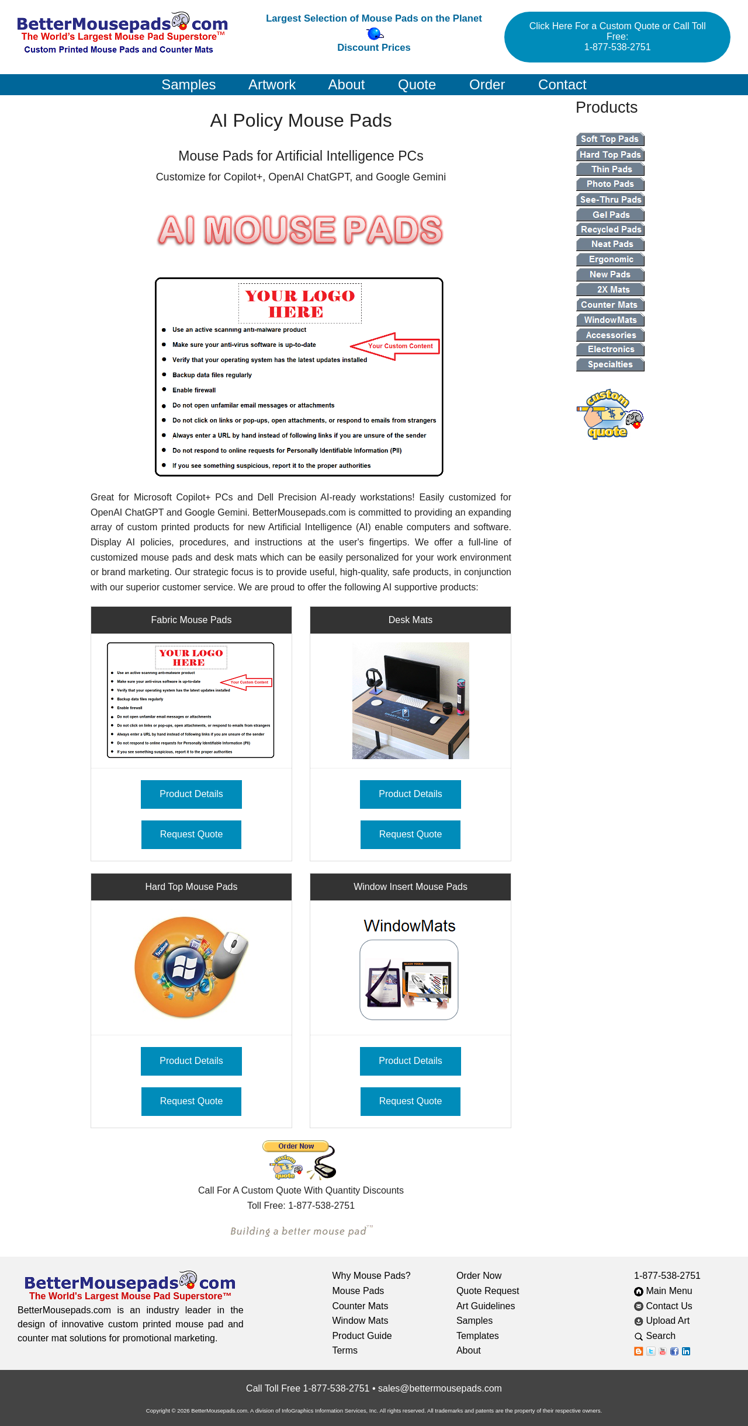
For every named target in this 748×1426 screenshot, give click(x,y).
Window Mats (360, 1321)
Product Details (191, 794)
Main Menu (663, 1291)
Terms (345, 1350)
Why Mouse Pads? (371, 1276)
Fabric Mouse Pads (191, 620)
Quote (417, 84)
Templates (477, 1336)
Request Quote (191, 834)
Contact (562, 84)
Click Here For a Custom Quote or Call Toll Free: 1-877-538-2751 (617, 36)
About (346, 84)
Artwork (272, 84)
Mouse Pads (358, 1291)
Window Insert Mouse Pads (411, 887)
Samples (188, 84)
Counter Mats (360, 1306)
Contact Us (663, 1306)
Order (487, 84)
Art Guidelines (485, 1306)
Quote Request (488, 1291)
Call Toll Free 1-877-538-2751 (307, 1388)
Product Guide (362, 1336)
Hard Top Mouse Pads (191, 887)
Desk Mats (411, 620)
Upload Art (663, 1321)
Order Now (478, 1276)
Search (664, 1336)
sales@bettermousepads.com (440, 1388)
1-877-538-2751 (667, 1276)
